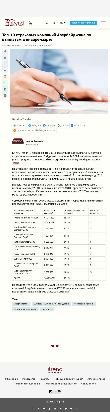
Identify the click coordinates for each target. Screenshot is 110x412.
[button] (5, 51)
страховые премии (84, 303)
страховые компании (25, 309)
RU (61, 23)
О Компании (11, 379)
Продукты (45, 379)
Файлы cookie (88, 383)
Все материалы (32, 145)
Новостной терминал (83, 22)
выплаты (46, 309)
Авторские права (96, 379)
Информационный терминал (68, 379)
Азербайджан (21, 303)
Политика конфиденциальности (60, 383)
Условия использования (27, 383)
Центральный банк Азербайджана (51, 303)
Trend (16, 162)
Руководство (28, 379)
